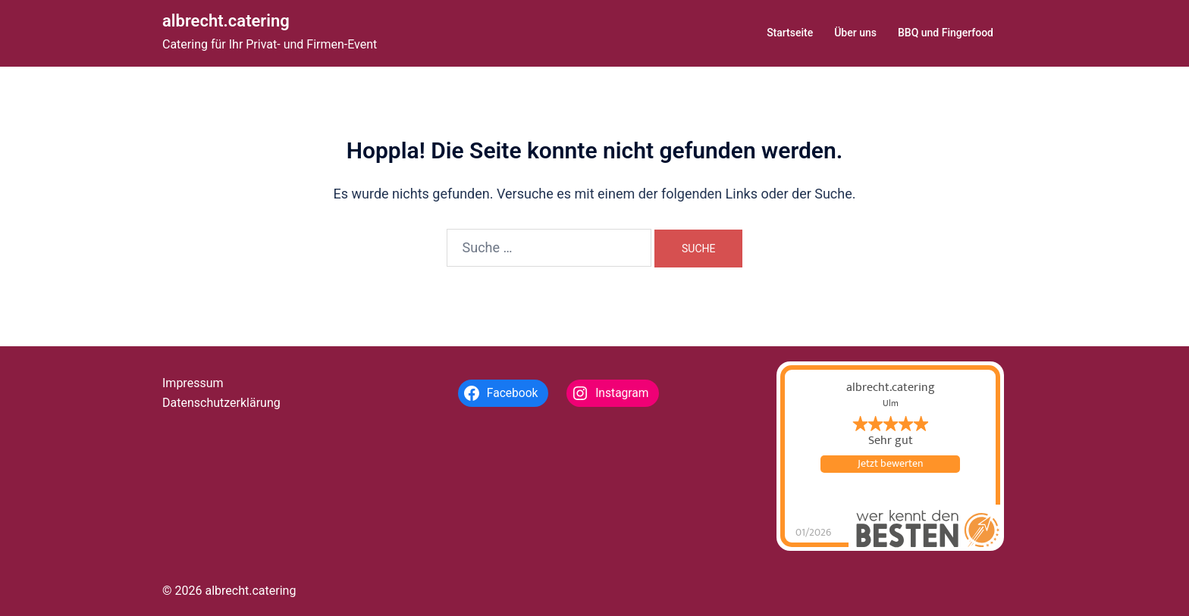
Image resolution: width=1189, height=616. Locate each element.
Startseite (790, 33)
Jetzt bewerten (890, 463)
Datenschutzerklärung (221, 403)
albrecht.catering (226, 20)
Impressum (193, 383)
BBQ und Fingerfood (945, 33)
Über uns (855, 33)
